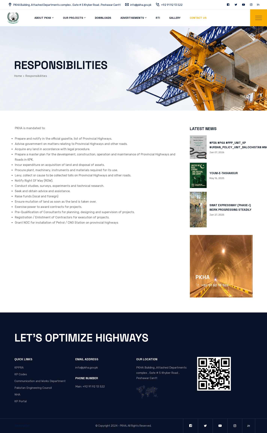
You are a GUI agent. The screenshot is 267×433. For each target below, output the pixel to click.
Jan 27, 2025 (216, 214)
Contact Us (195, 17)
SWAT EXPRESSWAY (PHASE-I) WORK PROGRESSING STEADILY (230, 207)
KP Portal (20, 401)
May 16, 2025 (216, 178)
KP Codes (20, 374)
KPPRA (19, 367)
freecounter (21, 425)
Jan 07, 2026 (216, 152)
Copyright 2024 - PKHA (112, 425)
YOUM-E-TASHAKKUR (223, 173)
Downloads (102, 17)
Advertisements (130, 17)
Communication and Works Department (40, 381)
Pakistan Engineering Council (33, 388)
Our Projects (72, 17)
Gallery (172, 17)
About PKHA (42, 17)
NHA (17, 394)
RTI (156, 17)
